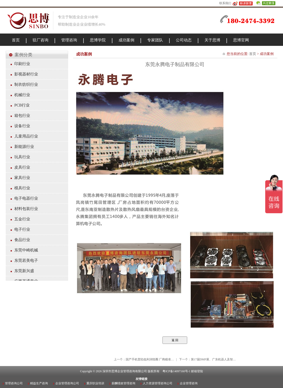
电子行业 (22, 229)
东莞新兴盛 (24, 271)
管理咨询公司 (14, 383)
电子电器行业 (26, 198)
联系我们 (225, 3)
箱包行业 (22, 115)
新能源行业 (24, 146)
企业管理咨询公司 (67, 383)
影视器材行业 (26, 74)
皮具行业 (22, 167)
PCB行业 (22, 105)
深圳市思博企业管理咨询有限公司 (124, 371)
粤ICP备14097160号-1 (176, 371)
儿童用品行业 (26, 136)
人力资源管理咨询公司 (157, 383)
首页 (252, 54)
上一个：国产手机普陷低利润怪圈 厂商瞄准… (144, 359)
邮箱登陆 (197, 371)
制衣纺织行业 (26, 84)
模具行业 (22, 188)
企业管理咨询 (189, 383)
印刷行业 (22, 64)
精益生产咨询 (39, 383)
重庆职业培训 (95, 383)
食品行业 (22, 240)
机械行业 (22, 95)
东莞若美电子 (26, 260)
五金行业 (22, 219)
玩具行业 (22, 157)
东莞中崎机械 (26, 250)
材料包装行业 (26, 209)
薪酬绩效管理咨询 (123, 383)
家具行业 (22, 178)
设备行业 (22, 126)
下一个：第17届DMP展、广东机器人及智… (207, 359)
